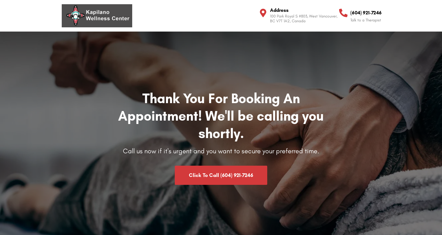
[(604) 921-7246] (343, 13)
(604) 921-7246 (366, 12)
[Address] (263, 13)
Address (279, 10)
